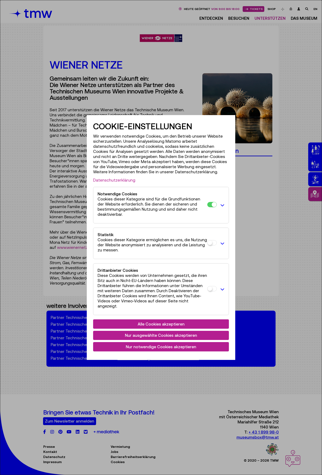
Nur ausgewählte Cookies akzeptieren (161, 335)
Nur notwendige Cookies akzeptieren (161, 346)
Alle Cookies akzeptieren (161, 324)
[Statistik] (212, 242)
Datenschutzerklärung (114, 180)
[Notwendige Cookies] (212, 204)
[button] (221, 205)
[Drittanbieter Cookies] (212, 288)
